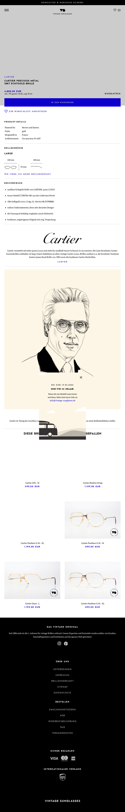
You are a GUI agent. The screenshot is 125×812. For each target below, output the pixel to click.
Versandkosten (62, 733)
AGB (62, 715)
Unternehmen (62, 669)
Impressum (62, 675)
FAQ (62, 727)
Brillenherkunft (62, 680)
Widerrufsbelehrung (62, 721)
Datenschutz (62, 692)
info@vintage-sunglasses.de (62, 400)
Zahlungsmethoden (62, 709)
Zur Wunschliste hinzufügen (25, 111)
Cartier (63, 262)
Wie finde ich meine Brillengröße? (27, 174)
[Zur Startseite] (62, 801)
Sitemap (62, 686)
